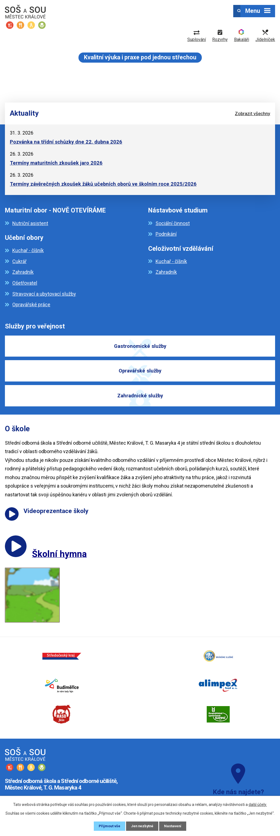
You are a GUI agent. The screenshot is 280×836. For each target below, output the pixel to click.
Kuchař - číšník (28, 250)
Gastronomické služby (140, 347)
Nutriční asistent (30, 223)
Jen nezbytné (142, 826)
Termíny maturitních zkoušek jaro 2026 (56, 163)
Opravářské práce (31, 304)
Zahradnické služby (140, 404)
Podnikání (166, 234)
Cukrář (19, 261)
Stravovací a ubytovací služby (44, 294)
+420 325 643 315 (30, 783)
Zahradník (23, 272)
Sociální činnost (173, 223)
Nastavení (174, 826)
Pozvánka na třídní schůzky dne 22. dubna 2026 (66, 142)
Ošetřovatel (24, 283)
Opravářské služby (140, 375)
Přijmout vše (108, 826)
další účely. (258, 804)
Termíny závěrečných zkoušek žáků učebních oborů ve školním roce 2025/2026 (103, 184)
